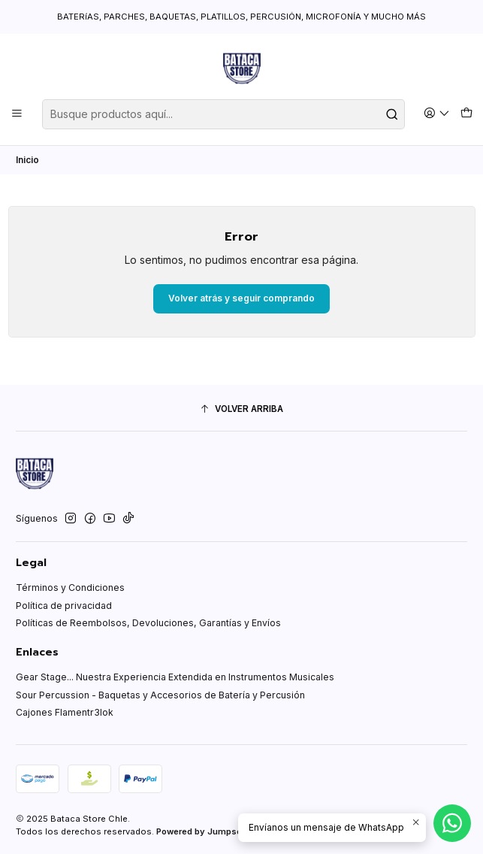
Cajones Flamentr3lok (64, 712)
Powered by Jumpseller (205, 831)
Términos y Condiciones (70, 587)
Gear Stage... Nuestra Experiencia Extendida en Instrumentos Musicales (175, 677)
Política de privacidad (64, 605)
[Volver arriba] (241, 410)
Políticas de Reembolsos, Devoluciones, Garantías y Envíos (148, 622)
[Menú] (17, 114)
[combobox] (223, 114)
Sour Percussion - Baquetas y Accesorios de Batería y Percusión (160, 695)
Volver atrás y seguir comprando (241, 298)
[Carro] (466, 114)
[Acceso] (437, 114)
